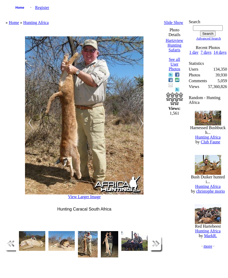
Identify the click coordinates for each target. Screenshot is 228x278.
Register (42, 7)
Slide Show (173, 22)
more (208, 246)
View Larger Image (84, 196)
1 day (194, 52)
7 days (206, 52)
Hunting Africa (35, 22)
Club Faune (210, 142)
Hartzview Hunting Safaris (174, 45)
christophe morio (210, 191)
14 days (220, 52)
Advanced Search (208, 38)
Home (20, 7)
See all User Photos (174, 64)
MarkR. (210, 235)
